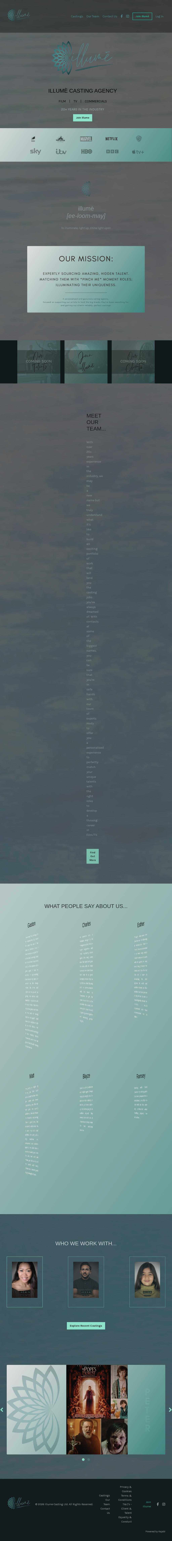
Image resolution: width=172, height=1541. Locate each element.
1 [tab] (83, 1460)
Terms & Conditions (125, 1498)
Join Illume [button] (83, 117)
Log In (159, 16)
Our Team (91, 16)
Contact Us (109, 16)
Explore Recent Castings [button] (86, 1326)
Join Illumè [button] (142, 16)
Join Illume (147, 1505)
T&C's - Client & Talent (126, 1509)
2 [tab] (88, 1460)
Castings (76, 16)
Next (170, 1410)
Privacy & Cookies (126, 1490)
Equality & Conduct (125, 1520)
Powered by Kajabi (155, 1532)
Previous (1, 1410)
